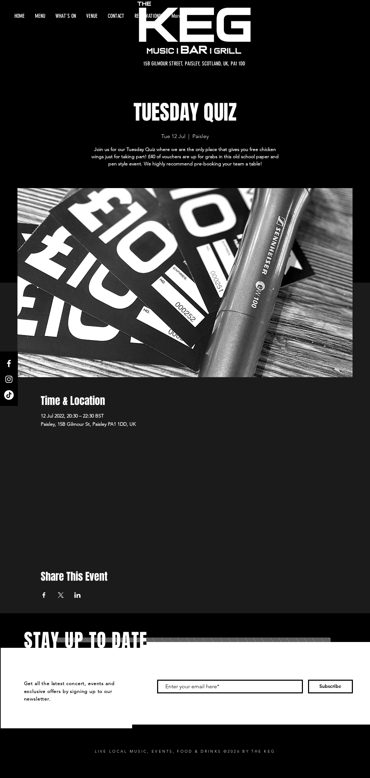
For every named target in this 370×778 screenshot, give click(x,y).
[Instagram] (9, 379)
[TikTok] (9, 395)
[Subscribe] (330, 686)
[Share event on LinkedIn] (77, 595)
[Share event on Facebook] (44, 595)
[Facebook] (9, 363)
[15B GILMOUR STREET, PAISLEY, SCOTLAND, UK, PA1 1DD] (194, 64)
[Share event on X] (61, 595)
